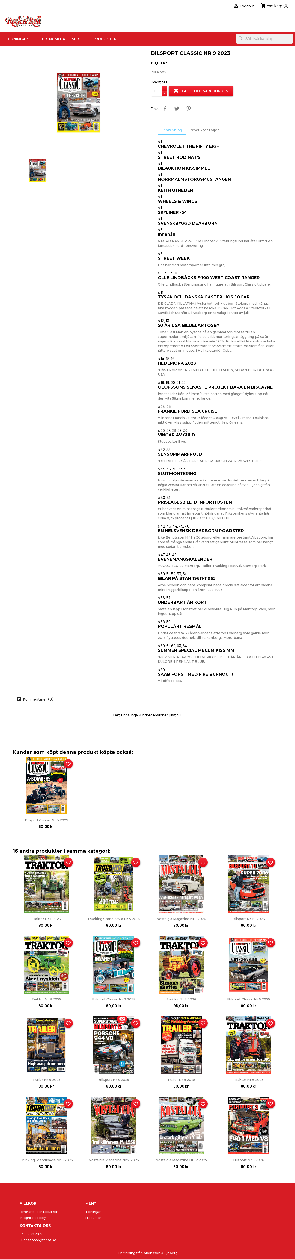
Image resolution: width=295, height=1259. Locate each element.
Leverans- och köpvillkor (39, 1211)
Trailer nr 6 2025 (46, 1080)
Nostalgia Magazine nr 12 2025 (181, 1160)
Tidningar (17, 38)
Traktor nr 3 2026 (181, 999)
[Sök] (264, 39)
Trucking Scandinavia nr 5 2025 (113, 919)
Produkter (104, 38)
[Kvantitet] (156, 91)
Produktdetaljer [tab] (204, 130)
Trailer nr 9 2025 (181, 1080)
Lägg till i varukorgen (200, 91)
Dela (165, 108)
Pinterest (188, 108)
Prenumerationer (60, 38)
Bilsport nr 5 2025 (114, 1080)
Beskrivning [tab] (171, 130)
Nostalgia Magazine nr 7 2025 (114, 1160)
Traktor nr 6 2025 (248, 1080)
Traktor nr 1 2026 (46, 919)
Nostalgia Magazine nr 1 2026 (181, 919)
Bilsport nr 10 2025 (249, 919)
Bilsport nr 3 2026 (248, 1160)
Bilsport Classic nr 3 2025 (46, 820)
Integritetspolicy (33, 1217)
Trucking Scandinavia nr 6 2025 (46, 1160)
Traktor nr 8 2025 (46, 999)
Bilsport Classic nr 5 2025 (248, 999)
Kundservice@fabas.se (38, 1240)
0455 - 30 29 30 (32, 1234)
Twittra (176, 108)
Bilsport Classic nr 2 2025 (113, 999)
